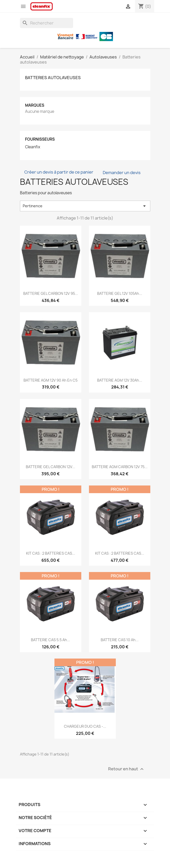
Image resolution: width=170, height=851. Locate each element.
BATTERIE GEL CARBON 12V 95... (50, 293)
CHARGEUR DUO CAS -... (85, 726)
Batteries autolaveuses (53, 77)
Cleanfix (32, 147)
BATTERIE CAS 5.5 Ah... (50, 639)
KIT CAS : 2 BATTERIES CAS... (50, 553)
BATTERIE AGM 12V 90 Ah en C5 (50, 380)
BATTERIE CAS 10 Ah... (120, 639)
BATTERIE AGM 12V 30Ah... (119, 380)
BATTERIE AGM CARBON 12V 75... (120, 466)
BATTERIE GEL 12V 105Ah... (119, 293)
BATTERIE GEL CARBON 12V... (50, 466)
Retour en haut (126, 769)
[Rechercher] (46, 23)
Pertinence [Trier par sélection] (85, 206)
